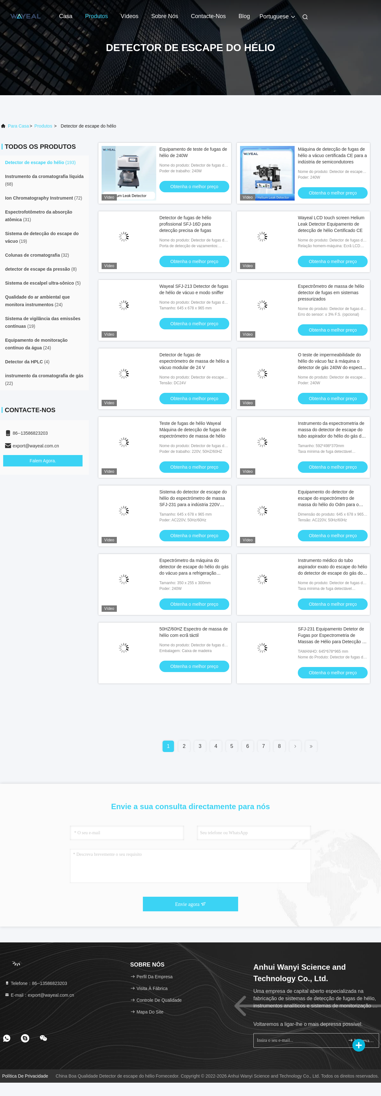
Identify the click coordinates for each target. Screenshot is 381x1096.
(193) (40, 162)
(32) (37, 255)
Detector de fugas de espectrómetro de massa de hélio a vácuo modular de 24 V (194, 361)
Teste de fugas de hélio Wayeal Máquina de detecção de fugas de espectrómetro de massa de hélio (192, 430)
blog (244, 16)
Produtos (96, 16)
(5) (43, 283)
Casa (65, 16)
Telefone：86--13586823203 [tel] (35, 983)
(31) (38, 215)
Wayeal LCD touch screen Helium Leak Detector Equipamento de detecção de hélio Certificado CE (331, 224)
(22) (44, 379)
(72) (43, 198)
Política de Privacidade (25, 1076)
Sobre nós (164, 16)
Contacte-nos (208, 16)
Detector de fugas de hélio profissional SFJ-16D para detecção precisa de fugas (185, 224)
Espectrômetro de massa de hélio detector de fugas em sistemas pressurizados (331, 292)
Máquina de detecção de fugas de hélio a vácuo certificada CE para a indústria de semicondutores (332, 155)
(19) (42, 237)
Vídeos (129, 16)
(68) (44, 180)
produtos (43, 126)
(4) (27, 361)
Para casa (18, 126)
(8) (41, 269)
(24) (37, 300)
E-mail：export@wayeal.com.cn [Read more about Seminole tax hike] (39, 995)
